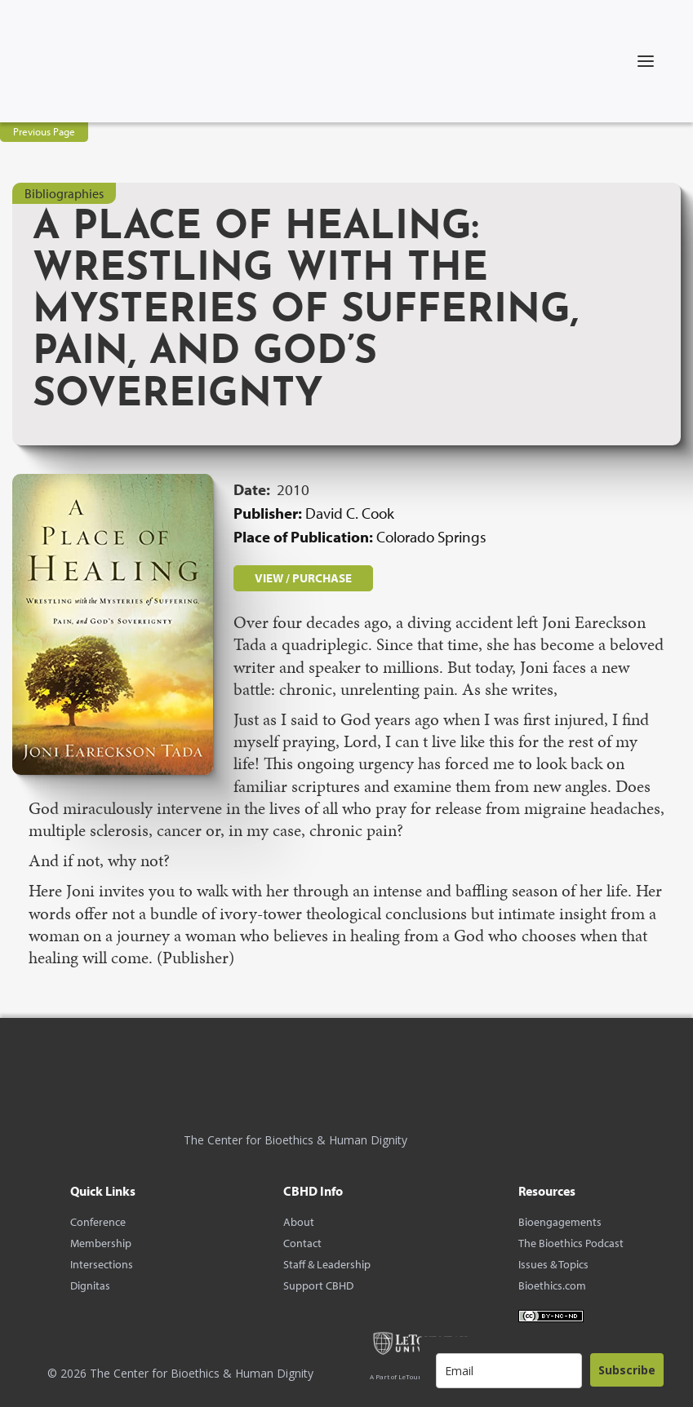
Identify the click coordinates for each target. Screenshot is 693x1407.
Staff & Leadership (327, 1264)
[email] (509, 1370)
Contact (302, 1243)
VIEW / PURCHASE (303, 578)
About (298, 1222)
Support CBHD (318, 1285)
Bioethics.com (552, 1285)
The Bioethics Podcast (571, 1243)
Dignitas (90, 1285)
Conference (98, 1222)
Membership (100, 1243)
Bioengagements (560, 1222)
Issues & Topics (553, 1264)
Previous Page (44, 131)
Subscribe (626, 1370)
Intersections (101, 1264)
